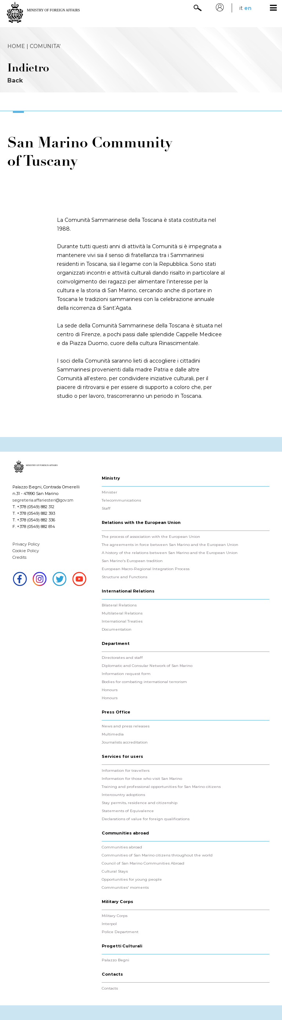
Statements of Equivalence (128, 811)
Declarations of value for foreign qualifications (145, 819)
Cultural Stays (115, 871)
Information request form (126, 674)
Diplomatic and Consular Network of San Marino (147, 666)
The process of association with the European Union (151, 537)
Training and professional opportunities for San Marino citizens (161, 787)
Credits (19, 557)
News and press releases (125, 726)
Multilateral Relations (122, 613)
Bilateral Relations (119, 605)
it (241, 8)
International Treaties (122, 621)
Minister (109, 492)
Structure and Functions (124, 577)
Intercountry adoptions (123, 795)
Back (15, 80)
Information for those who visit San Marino (142, 779)
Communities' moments (125, 887)
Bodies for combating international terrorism (144, 682)
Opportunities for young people (132, 879)
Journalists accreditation (125, 742)
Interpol (109, 924)
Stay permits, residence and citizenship (139, 803)
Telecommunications (121, 500)
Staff (106, 508)
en (248, 8)
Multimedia (113, 734)
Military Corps (114, 916)
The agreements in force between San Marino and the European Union (170, 545)
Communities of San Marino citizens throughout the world (157, 855)
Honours (110, 690)
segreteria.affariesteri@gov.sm (42, 500)
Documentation (116, 629)
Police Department (120, 932)
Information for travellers (125, 770)
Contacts (110, 988)
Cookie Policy (25, 550)
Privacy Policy (26, 544)
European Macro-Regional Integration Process (145, 569)
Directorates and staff (122, 658)
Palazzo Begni (115, 960)
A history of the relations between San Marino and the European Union (170, 553)
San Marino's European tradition (132, 561)
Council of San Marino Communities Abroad (143, 863)
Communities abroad (122, 847)
